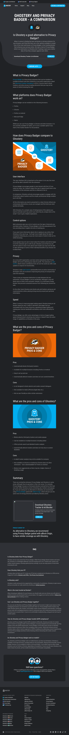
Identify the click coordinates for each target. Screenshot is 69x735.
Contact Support (27, 717)
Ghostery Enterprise (50, 705)
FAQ (25, 715)
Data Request (27, 721)
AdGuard (26, 697)
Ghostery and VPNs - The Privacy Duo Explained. (31, 575)
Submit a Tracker (28, 719)
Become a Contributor (57, 5)
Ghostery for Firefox (8, 717)
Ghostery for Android (8, 725)
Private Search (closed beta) (9, 699)
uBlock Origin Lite (28, 710)
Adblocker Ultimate (28, 701)
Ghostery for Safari (7, 719)
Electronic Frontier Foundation (24, 83)
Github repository (40, 585)
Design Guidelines (28, 723)
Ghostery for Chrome (8, 715)
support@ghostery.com (26, 671)
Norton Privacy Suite (28, 703)
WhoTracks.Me (22, 1)
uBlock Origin (37, 492)
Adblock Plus (27, 699)
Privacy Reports (49, 701)
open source (26, 270)
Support (22, 5)
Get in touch (34, 677)
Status (47, 697)
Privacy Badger (17, 79)
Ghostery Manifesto (50, 699)
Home (16, 5)
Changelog (48, 710)
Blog (28, 5)
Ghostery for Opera (7, 721)
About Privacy (27, 725)
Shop (33, 5)
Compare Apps (34, 66)
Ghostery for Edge (7, 723)
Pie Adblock (27, 705)
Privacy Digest (33, 1)
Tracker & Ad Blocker (9, 1)
